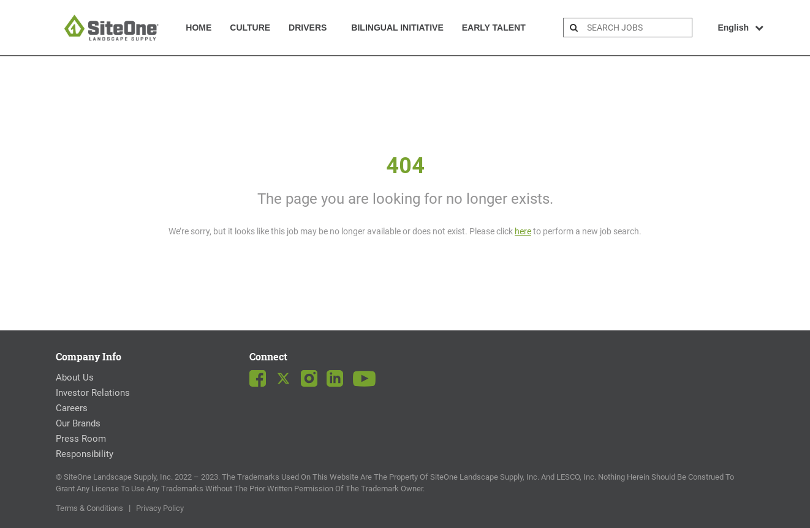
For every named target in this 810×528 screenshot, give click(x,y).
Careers (72, 408)
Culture (250, 27)
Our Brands (78, 423)
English (740, 27)
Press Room (81, 438)
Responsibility (84, 453)
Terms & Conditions (89, 508)
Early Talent (494, 27)
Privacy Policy (160, 508)
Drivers (308, 27)
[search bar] (638, 27)
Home (198, 27)
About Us (75, 377)
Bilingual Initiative (397, 27)
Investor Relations (93, 392)
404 (405, 166)
